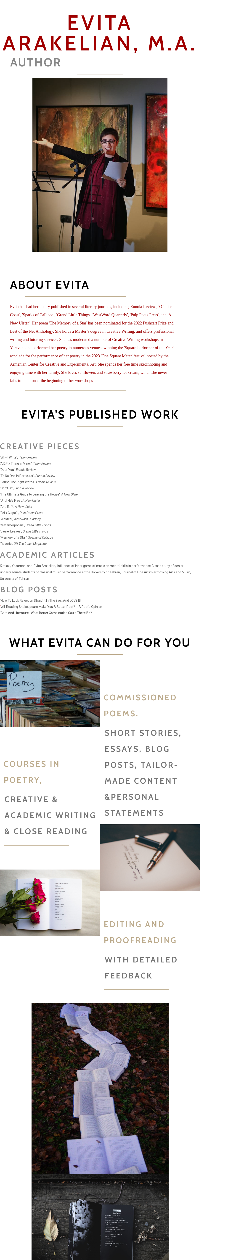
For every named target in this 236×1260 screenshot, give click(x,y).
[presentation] (9, 955)
